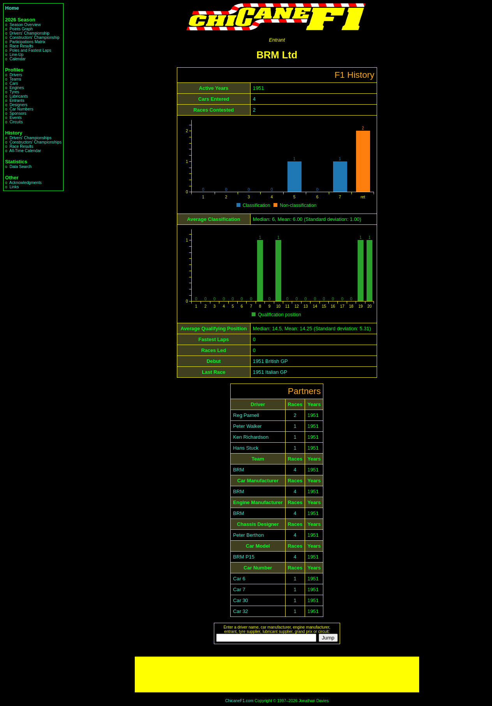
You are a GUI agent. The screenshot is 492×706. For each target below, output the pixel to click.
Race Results (21, 46)
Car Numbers (21, 109)
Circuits (16, 122)
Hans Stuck (245, 448)
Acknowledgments (25, 182)
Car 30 (240, 600)
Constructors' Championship (34, 37)
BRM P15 (243, 557)
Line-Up (16, 55)
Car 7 (239, 589)
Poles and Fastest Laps (30, 50)
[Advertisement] (277, 674)
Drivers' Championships (30, 138)
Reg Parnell (246, 415)
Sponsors (17, 113)
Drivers (15, 75)
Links (14, 187)
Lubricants (18, 96)
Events (15, 118)
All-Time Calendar (25, 151)
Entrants (16, 100)
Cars (13, 83)
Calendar (17, 59)
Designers (18, 105)
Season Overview (25, 25)
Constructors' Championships (35, 142)
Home (12, 8)
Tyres (14, 92)
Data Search (20, 167)
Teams (15, 79)
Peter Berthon (248, 535)
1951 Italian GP (270, 372)
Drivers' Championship (29, 33)
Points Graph (21, 29)
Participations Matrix (27, 42)
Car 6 (239, 579)
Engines (16, 88)
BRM (238, 470)
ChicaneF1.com (239, 701)
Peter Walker (247, 426)
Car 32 (240, 611)
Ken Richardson (250, 437)
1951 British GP (270, 361)
